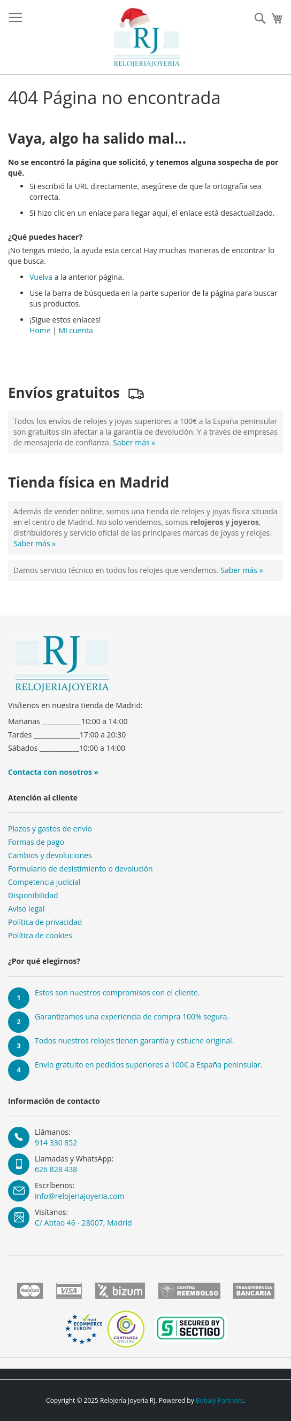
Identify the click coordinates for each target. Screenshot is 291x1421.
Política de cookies (40, 935)
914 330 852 (56, 1142)
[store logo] (145, 37)
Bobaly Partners (219, 1400)
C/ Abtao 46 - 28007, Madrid (83, 1223)
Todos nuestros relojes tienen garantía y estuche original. (134, 1040)
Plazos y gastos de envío (50, 828)
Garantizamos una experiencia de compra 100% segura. (132, 1016)
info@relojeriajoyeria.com (79, 1196)
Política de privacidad (45, 922)
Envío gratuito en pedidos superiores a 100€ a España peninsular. (149, 1064)
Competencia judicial (44, 882)
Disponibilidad (33, 895)
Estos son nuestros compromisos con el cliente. (117, 992)
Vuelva (40, 277)
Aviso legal (26, 909)
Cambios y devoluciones (50, 855)
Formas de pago (36, 842)
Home (40, 330)
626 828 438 (56, 1169)
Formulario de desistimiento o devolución (80, 868)
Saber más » (134, 442)
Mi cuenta (76, 330)
